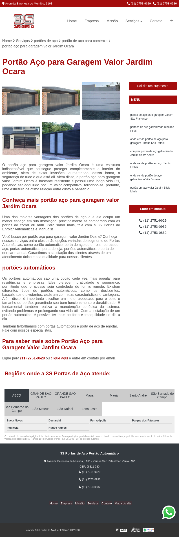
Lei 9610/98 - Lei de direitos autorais (80, 439)
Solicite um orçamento (152, 86)
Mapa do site (121, 503)
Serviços (132, 21)
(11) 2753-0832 (152, 233)
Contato (156, 21)
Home (72, 21)
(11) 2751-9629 (139, 3)
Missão (112, 21)
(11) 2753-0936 (165, 3)
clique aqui (59, 358)
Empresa (91, 21)
